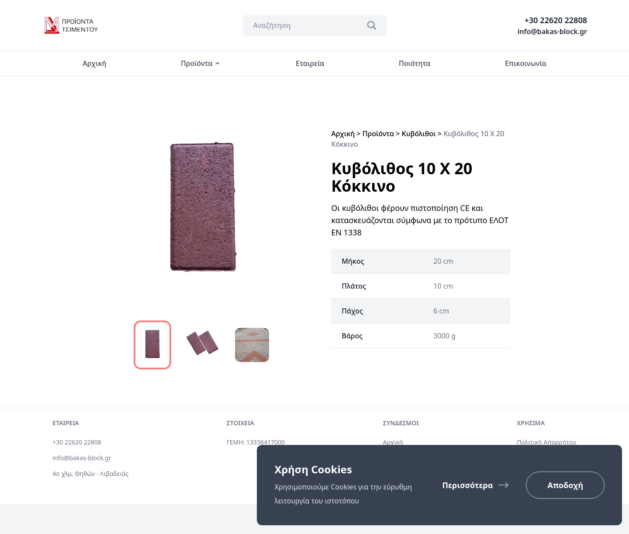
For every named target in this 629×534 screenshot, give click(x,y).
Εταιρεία (310, 63)
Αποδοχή (565, 485)
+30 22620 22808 (556, 20)
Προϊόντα (201, 63)
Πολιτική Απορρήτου (546, 442)
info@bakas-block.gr (552, 31)
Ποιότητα (414, 63)
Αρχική (94, 63)
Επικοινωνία (525, 63)
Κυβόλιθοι (419, 133)
